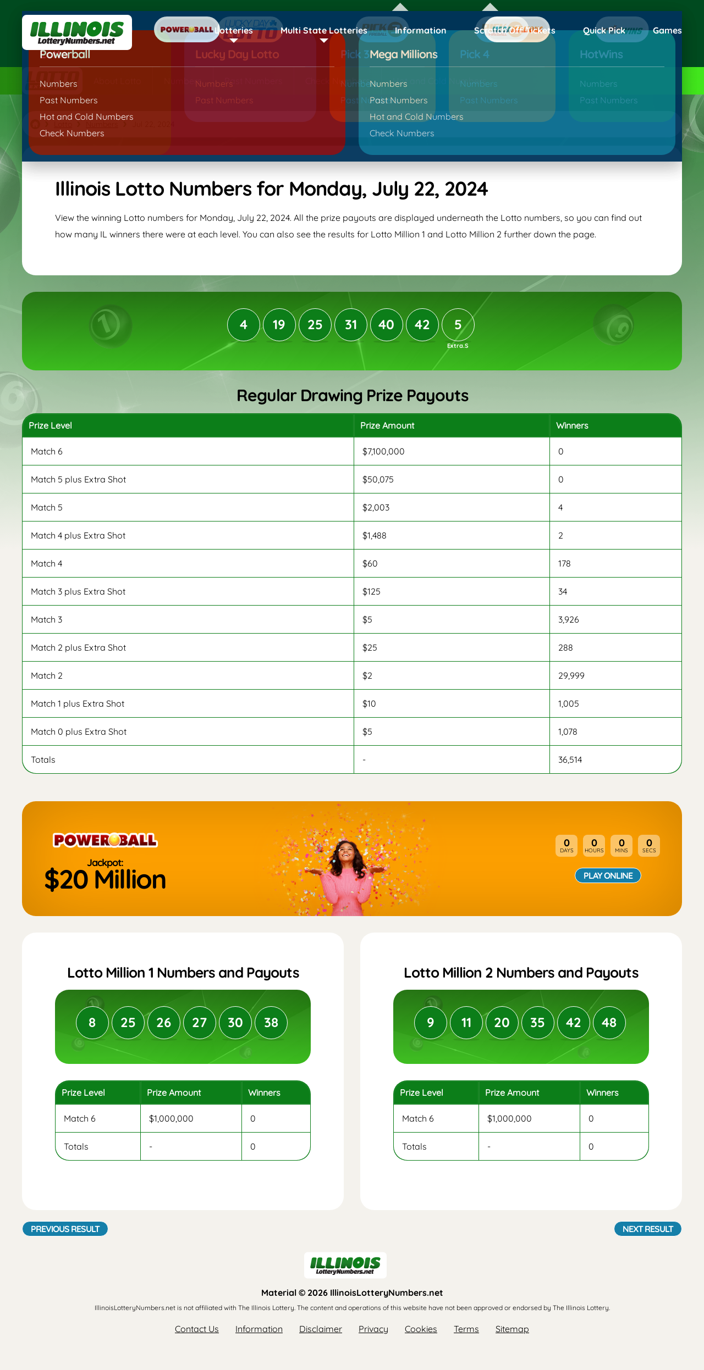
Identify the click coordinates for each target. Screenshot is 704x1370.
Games (667, 30)
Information (421, 30)
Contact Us (197, 1328)
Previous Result (65, 1228)
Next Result (648, 1228)
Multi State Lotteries (323, 30)
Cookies (421, 1328)
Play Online (608, 875)
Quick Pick (604, 30)
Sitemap (512, 1328)
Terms (466, 1328)
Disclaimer (320, 1328)
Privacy (373, 1328)
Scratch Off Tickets (515, 30)
